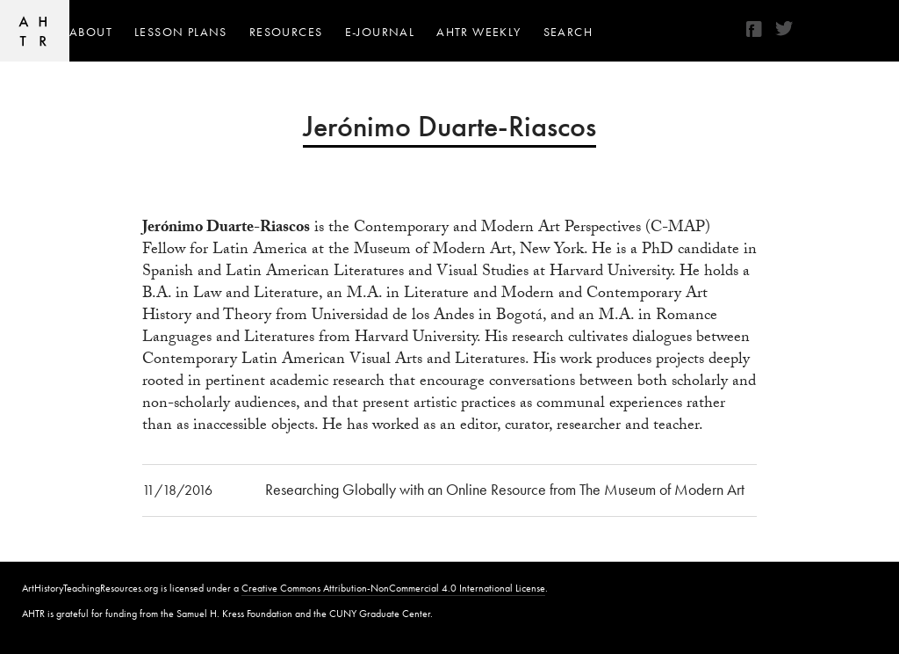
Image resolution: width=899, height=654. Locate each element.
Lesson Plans (180, 32)
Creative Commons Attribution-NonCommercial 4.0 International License (393, 588)
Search (568, 32)
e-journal (380, 32)
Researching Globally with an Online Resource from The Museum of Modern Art (504, 489)
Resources (286, 32)
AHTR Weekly (478, 32)
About (90, 32)
